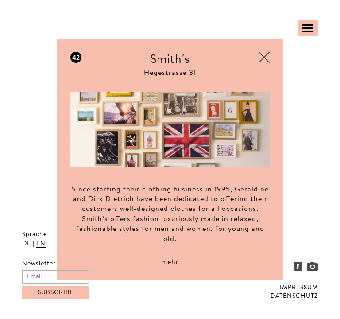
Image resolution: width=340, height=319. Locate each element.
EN (41, 244)
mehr (170, 262)
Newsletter (39, 264)
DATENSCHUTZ (294, 296)
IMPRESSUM (299, 288)
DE (26, 244)
